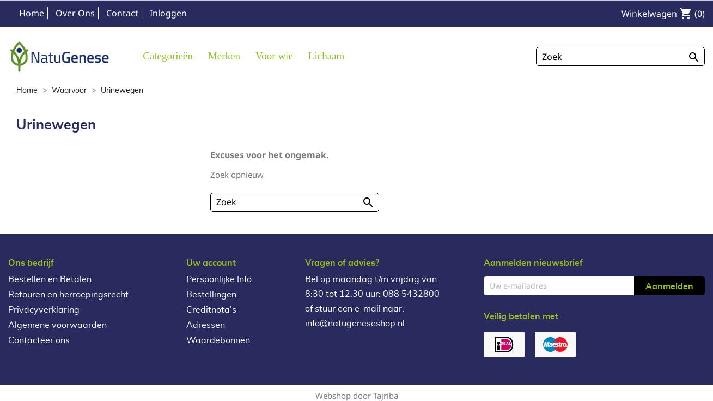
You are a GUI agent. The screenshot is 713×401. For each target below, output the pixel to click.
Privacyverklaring (44, 310)
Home (31, 13)
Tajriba (385, 395)
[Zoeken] (620, 56)
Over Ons (75, 13)
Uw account (211, 263)
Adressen (205, 325)
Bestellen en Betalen (50, 279)
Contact (122, 13)
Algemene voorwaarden (57, 325)
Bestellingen (211, 294)
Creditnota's (211, 310)
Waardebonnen (218, 340)
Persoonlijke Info (219, 279)
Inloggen (168, 13)
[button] (224, 55)
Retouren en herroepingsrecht (68, 294)
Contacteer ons (39, 340)
